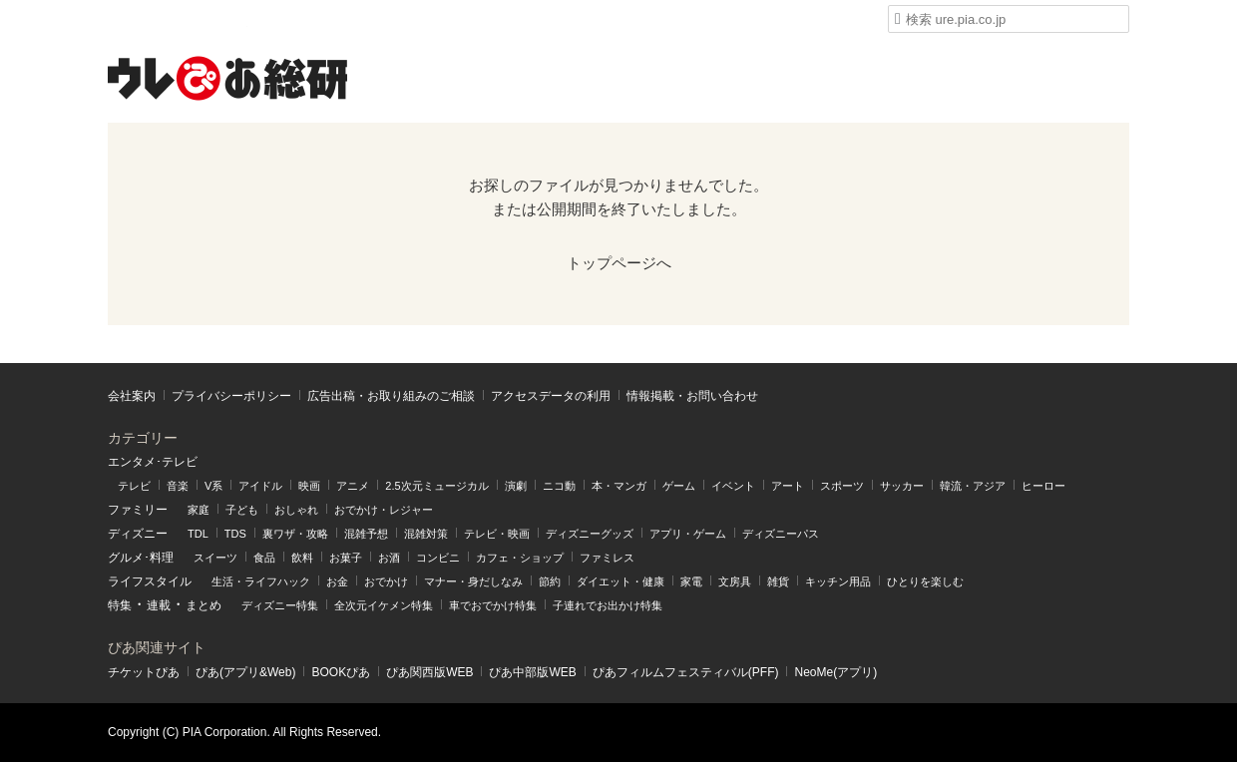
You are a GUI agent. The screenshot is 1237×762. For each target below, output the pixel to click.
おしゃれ (296, 510)
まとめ (203, 605)
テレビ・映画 (497, 534)
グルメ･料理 (141, 558)
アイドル (260, 486)
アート (787, 486)
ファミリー (138, 510)
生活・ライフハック (260, 581)
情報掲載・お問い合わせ (692, 396)
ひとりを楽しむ (925, 581)
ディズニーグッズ (589, 534)
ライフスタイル (150, 581)
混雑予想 (366, 534)
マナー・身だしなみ (473, 581)
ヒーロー (1043, 486)
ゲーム (678, 486)
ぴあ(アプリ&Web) (245, 672)
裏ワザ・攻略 (295, 534)
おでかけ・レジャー (383, 510)
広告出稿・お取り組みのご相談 (391, 396)
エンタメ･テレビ (153, 462)
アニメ (352, 486)
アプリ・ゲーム (687, 534)
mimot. (359, 20)
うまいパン (504, 20)
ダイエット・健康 (620, 581)
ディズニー (138, 534)
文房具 (734, 581)
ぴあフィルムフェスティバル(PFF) (686, 672)
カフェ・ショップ (520, 558)
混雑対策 (426, 534)
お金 (337, 581)
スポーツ (842, 486)
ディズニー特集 (279, 605)
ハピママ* (215, 20)
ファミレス (607, 558)
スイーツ (215, 558)
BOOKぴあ (340, 672)
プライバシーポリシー (231, 396)
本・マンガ (619, 486)
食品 (264, 558)
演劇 (516, 486)
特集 (120, 605)
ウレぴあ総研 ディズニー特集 (289, 20)
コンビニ (438, 558)
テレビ (134, 486)
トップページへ (619, 262)
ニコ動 (559, 486)
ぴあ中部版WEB (532, 672)
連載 (159, 605)
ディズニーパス (780, 534)
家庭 (198, 510)
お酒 (389, 558)
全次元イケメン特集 (383, 605)
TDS (235, 534)
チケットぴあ (144, 672)
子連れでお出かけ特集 (607, 605)
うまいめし (429, 20)
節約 (550, 581)
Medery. (654, 20)
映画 (309, 486)
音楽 (178, 486)
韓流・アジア (973, 486)
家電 (691, 581)
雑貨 (778, 581)
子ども (241, 510)
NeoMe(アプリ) (835, 672)
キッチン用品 (838, 581)
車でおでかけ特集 (493, 605)
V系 (213, 486)
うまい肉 (579, 20)
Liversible (728, 20)
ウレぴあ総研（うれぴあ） (227, 78)
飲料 (302, 558)
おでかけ (386, 581)
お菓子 (345, 558)
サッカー (902, 486)
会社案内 (132, 396)
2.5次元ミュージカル (436, 486)
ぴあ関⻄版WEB (429, 672)
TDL (198, 534)
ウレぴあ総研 (145, 20)
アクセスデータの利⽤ (551, 396)
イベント (733, 486)
